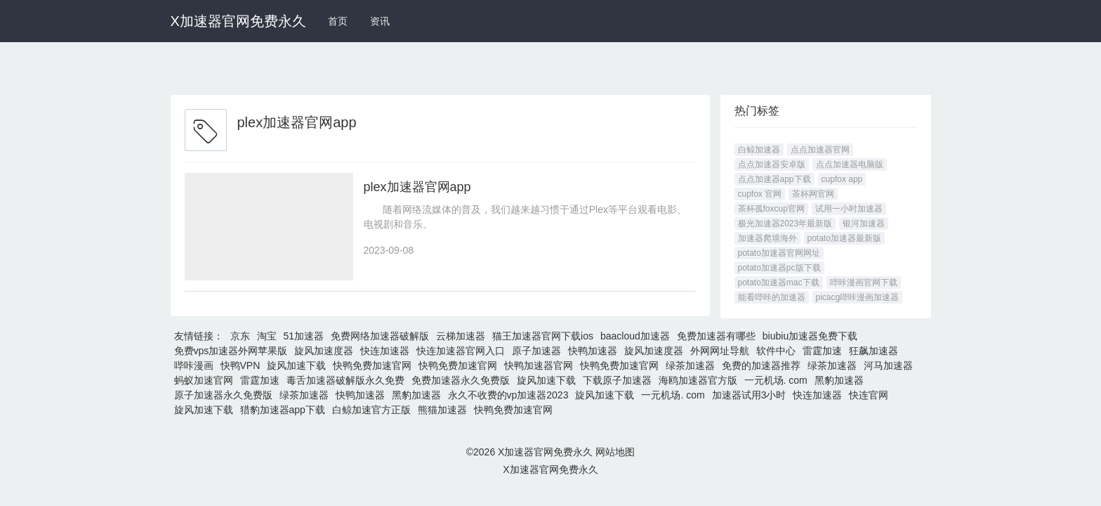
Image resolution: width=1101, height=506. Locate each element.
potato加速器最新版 (844, 238)
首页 (338, 21)
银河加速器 (864, 223)
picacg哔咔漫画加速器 (857, 297)
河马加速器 (888, 365)
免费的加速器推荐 (761, 365)
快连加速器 (384, 350)
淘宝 (267, 336)
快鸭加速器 (592, 350)
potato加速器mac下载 (778, 282)
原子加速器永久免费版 (223, 395)
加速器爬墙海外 (767, 238)
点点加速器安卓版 (771, 164)
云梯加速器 (460, 336)
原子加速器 (536, 350)
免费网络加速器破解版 (380, 336)
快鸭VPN (240, 365)
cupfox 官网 (760, 194)
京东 (240, 336)
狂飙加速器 (873, 350)
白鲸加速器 (759, 150)
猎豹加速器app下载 (282, 409)
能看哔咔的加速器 (771, 297)
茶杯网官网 (813, 194)
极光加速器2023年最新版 (785, 223)
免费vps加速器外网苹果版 (231, 350)
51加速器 (304, 336)
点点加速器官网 (820, 150)
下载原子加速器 (617, 380)
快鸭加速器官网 (538, 365)
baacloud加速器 (635, 336)
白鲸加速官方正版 (371, 409)
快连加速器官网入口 (460, 350)
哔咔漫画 (193, 365)
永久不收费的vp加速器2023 (508, 395)
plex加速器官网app (417, 187)
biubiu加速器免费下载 (810, 336)
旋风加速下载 (296, 365)
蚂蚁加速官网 (203, 380)
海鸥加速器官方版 (698, 380)
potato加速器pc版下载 (779, 268)
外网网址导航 (719, 350)
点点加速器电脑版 (849, 164)
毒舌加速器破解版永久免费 (345, 380)
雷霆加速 (822, 350)
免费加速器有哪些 (716, 336)
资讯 (380, 21)
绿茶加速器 (690, 365)
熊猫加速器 (442, 409)
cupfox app (842, 179)
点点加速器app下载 (774, 179)
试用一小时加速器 (849, 209)
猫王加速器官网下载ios (542, 336)
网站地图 (615, 452)
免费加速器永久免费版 (460, 380)
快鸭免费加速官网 (372, 365)
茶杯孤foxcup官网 (771, 209)
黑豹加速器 (839, 380)
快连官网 (868, 395)
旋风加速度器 (323, 350)
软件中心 (776, 350)
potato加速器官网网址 (779, 253)
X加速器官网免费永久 (238, 21)
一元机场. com (775, 380)
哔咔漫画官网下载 (863, 282)
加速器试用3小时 (749, 395)
